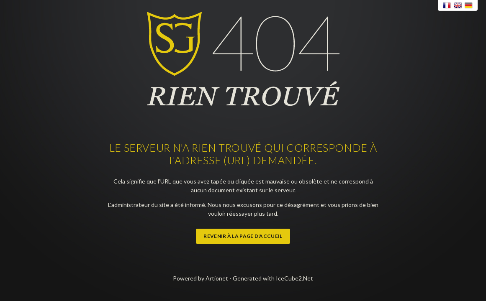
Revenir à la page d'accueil (242, 236)
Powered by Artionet (200, 278)
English (458, 6)
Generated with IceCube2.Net (273, 278)
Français (447, 6)
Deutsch (469, 6)
